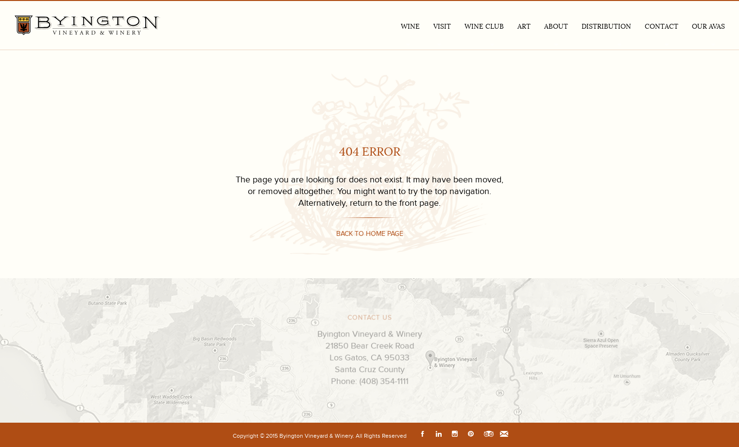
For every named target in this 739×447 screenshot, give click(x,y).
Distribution (606, 26)
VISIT (442, 26)
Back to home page (369, 234)
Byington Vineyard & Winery (87, 25)
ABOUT (556, 26)
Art (524, 26)
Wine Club (484, 26)
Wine (410, 26)
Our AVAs (708, 26)
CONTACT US (369, 318)
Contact (661, 26)
